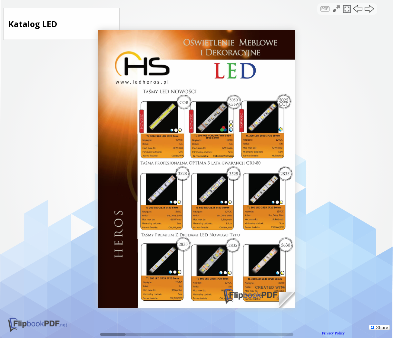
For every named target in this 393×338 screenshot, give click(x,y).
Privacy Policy (333, 333)
